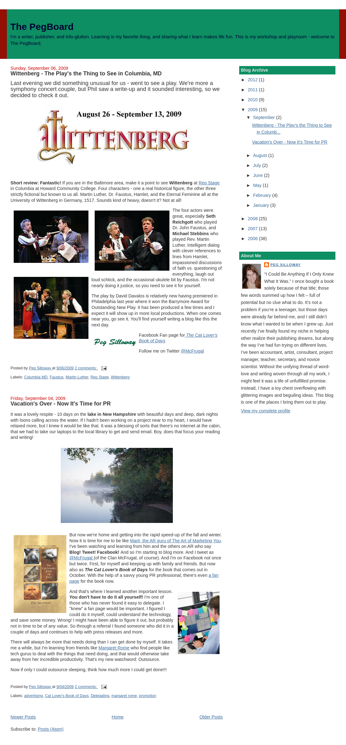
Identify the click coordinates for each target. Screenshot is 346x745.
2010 (253, 99)
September (264, 117)
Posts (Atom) (51, 729)
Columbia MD (35, 377)
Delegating (100, 696)
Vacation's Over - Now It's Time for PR (61, 404)
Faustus (57, 377)
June (258, 175)
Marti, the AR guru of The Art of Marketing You (175, 540)
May (258, 185)
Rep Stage (209, 182)
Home (118, 716)
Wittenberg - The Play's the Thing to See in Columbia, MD (86, 73)
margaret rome (124, 696)
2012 (253, 79)
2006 (253, 238)
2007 (253, 228)
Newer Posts (23, 716)
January (261, 205)
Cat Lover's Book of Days (67, 696)
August (260, 155)
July (257, 165)
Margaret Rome (113, 647)
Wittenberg (120, 377)
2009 (253, 109)
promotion (147, 696)
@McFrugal (192, 351)
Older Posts (211, 716)
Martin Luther (77, 377)
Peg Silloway (285, 265)
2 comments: (86, 368)
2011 (253, 89)
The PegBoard (41, 26)
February (262, 195)
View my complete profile (265, 410)
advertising (33, 696)
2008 (253, 218)
